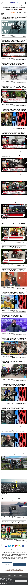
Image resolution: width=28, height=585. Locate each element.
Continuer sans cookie (19, 564)
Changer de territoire (23, 5)
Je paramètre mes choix (21, 581)
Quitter (7, 564)
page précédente (22, 12)
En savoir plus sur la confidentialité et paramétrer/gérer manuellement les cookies (14, 570)
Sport (20, 9)
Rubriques (6, 14)
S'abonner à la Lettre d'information (14, 575)
